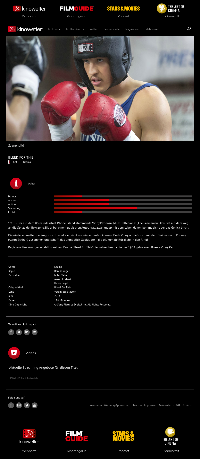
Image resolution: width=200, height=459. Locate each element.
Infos (22, 183)
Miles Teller (61, 275)
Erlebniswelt (152, 29)
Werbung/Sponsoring (116, 405)
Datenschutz (166, 405)
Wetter (94, 29)
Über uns (136, 405)
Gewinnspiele (112, 29)
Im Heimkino (75, 29)
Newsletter (95, 405)
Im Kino (54, 29)
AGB (178, 405)
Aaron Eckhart (62, 279)
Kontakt (187, 405)
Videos (22, 353)
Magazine (132, 29)
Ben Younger (62, 271)
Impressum (150, 405)
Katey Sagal (61, 283)
